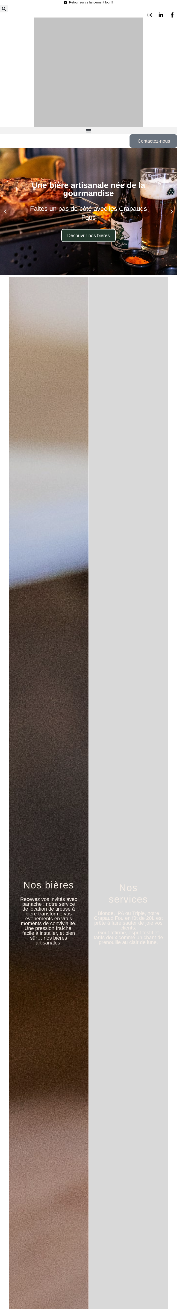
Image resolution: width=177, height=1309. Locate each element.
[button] (4, 8)
